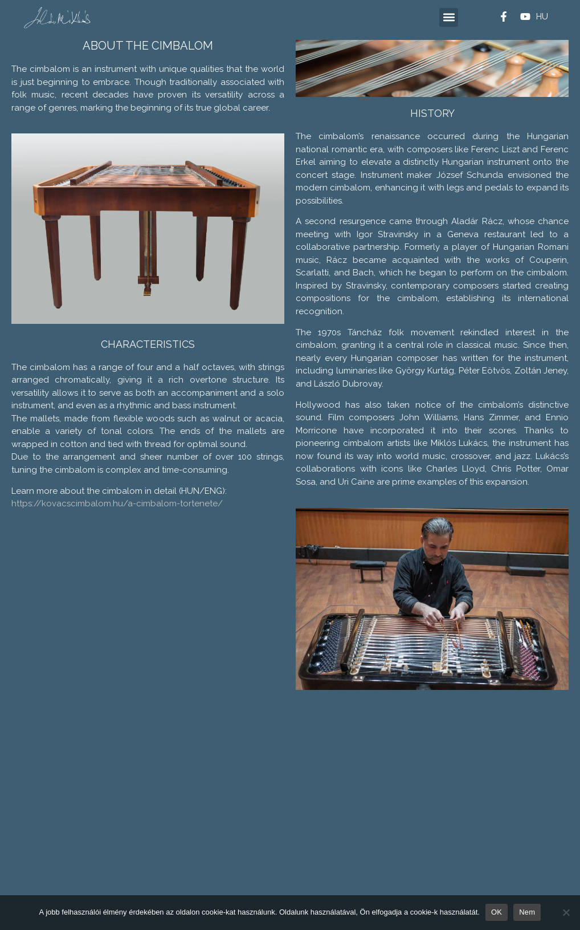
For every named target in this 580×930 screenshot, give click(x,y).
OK (496, 912)
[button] (448, 17)
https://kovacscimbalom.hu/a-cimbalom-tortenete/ (117, 503)
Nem (527, 912)
